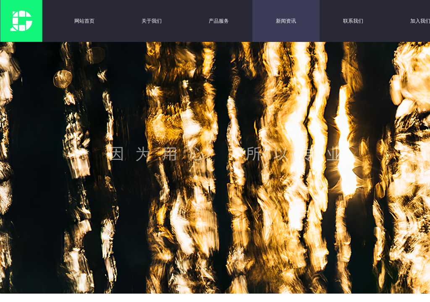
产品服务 (219, 21)
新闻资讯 (286, 21)
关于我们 (152, 21)
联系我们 (353, 21)
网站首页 (84, 21)
